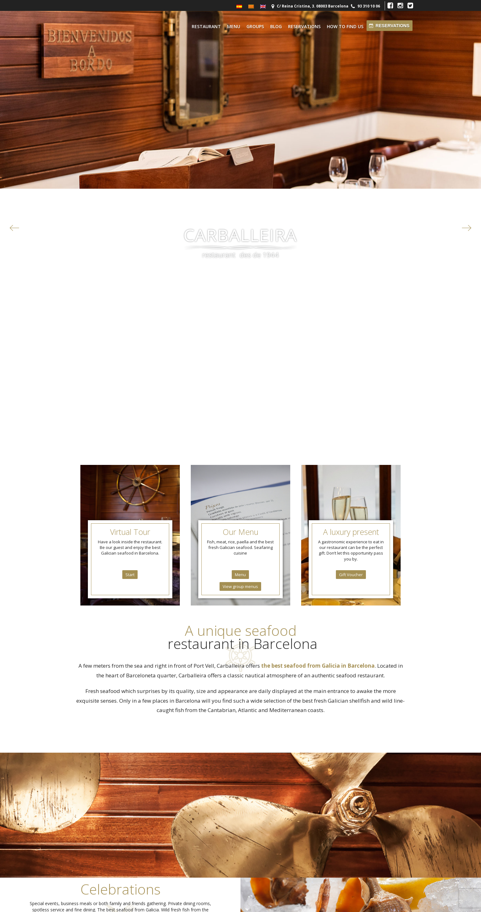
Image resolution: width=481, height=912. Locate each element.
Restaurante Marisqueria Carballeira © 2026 (240, 904)
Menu (233, 26)
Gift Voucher (351, 283)
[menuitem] (239, 6)
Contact (307, 788)
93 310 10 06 (368, 6)
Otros (85, 868)
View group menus (240, 294)
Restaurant (206, 26)
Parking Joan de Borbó (100, 863)
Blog (276, 26)
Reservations (304, 26)
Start (129, 283)
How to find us (345, 26)
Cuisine (306, 782)
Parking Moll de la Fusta (100, 858)
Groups (255, 26)
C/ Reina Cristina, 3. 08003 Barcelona (312, 6)
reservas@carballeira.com (267, 787)
